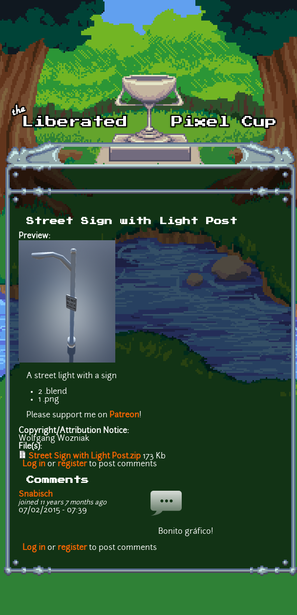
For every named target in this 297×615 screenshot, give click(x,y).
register (72, 464)
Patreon (124, 415)
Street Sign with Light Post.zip (84, 456)
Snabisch (36, 495)
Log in (33, 464)
